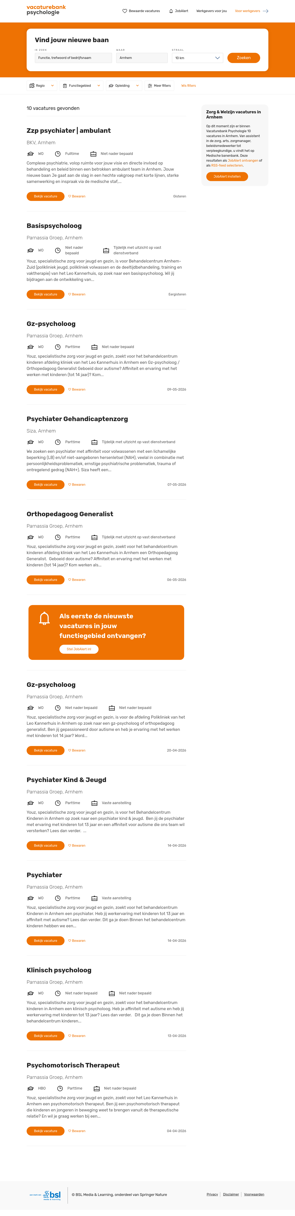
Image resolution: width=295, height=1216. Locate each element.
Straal (178, 49)
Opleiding (119, 86)
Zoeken (244, 57)
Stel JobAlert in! (79, 649)
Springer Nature (153, 1194)
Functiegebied (76, 86)
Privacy (212, 1194)
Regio (37, 86)
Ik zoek (41, 49)
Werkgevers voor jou (211, 11)
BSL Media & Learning (94, 1194)
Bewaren (78, 196)
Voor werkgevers (247, 11)
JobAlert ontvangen (243, 160)
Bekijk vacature (45, 196)
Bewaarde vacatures (141, 11)
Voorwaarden (254, 1194)
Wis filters (189, 86)
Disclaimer (231, 1194)
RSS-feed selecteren (227, 165)
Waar (120, 49)
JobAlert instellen (227, 176)
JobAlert (178, 11)
